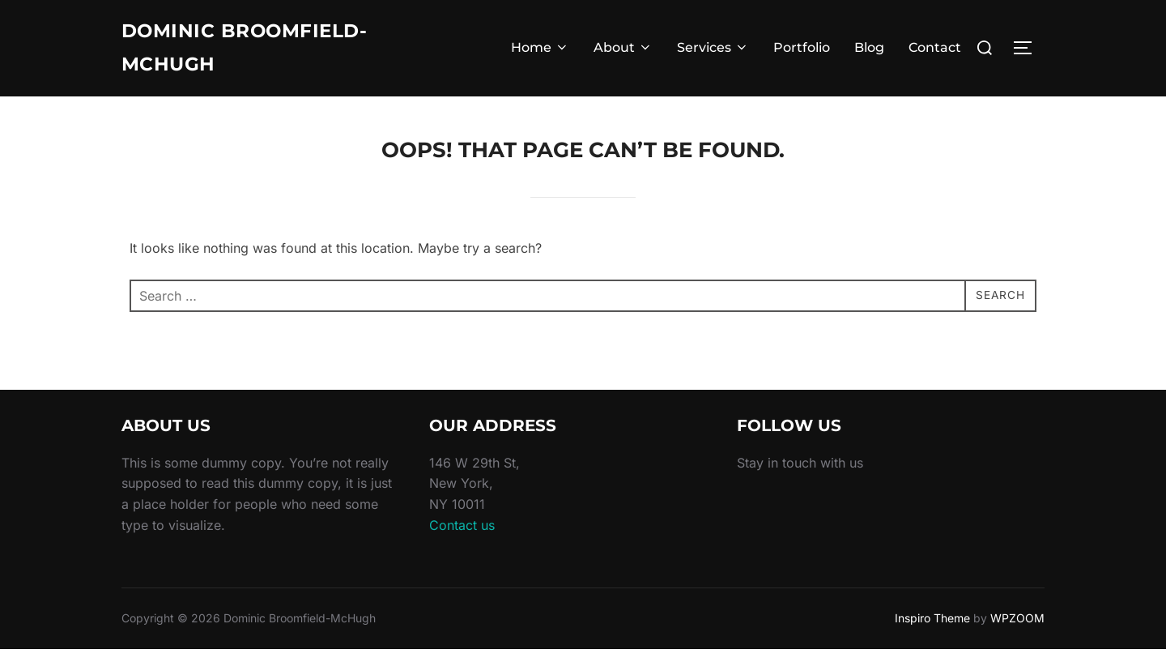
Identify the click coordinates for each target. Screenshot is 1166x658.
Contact (935, 52)
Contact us (462, 534)
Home (540, 52)
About (623, 52)
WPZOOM (1017, 627)
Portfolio (801, 52)
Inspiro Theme (932, 627)
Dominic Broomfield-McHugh (263, 52)
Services (713, 52)
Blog (869, 52)
